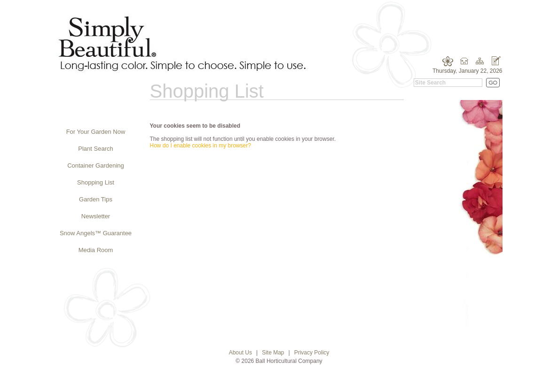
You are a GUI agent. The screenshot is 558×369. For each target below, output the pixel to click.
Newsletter (95, 216)
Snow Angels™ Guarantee (96, 233)
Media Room (96, 250)
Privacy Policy (312, 352)
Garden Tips (95, 199)
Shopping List (95, 182)
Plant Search (95, 148)
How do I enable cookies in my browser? (200, 145)
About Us (240, 352)
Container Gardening (95, 165)
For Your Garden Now (96, 131)
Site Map (273, 352)
